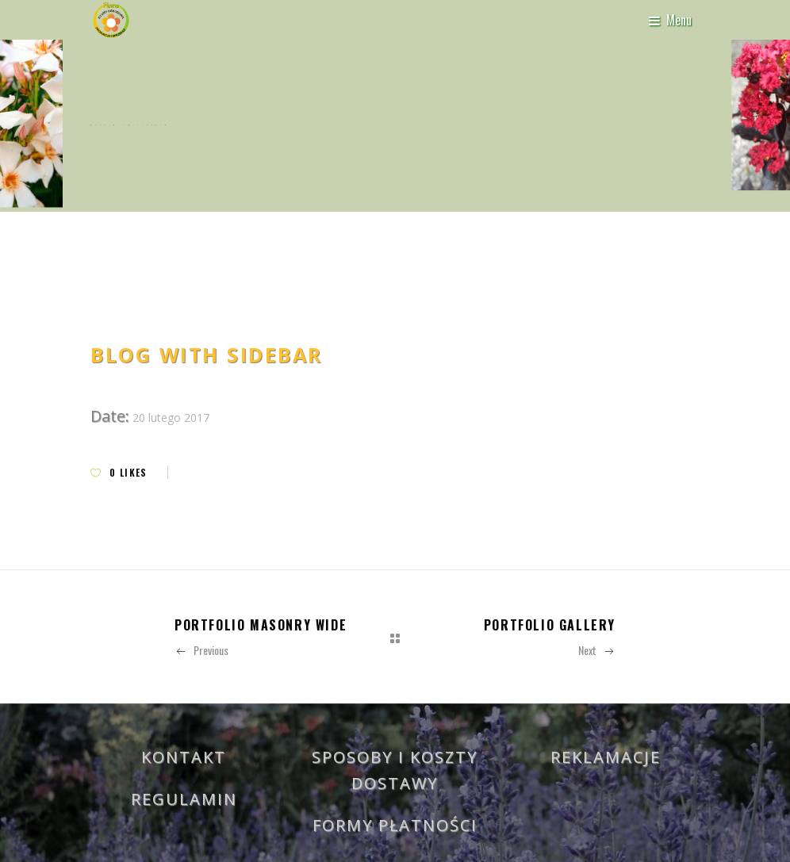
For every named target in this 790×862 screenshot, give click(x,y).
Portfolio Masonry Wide (260, 624)
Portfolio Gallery (550, 624)
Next (597, 650)
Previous (201, 650)
